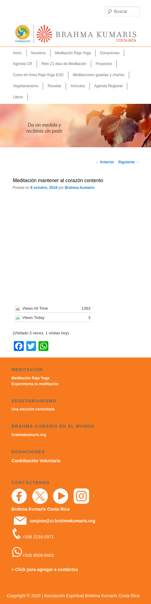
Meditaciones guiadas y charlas (98, 75)
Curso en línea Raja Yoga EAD (38, 75)
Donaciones (109, 53)
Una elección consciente (33, 409)
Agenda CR (22, 64)
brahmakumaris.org (28, 435)
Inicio (17, 53)
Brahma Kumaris (79, 188)
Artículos (78, 86)
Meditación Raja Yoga (73, 53)
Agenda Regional (108, 86)
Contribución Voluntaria (35, 460)
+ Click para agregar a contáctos (44, 569)
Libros (18, 97)
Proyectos (104, 64)
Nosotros (38, 53)
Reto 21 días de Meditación (63, 64)
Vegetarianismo (26, 86)
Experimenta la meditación (34, 384)
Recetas (54, 86)
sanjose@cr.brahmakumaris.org (62, 520)
